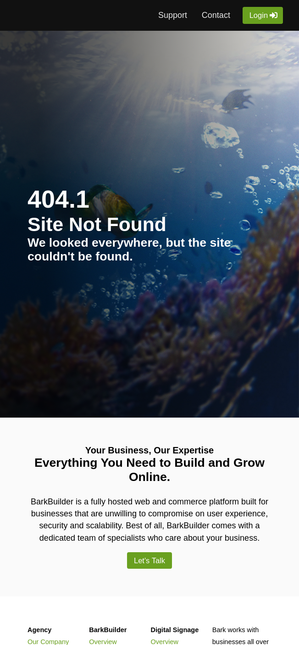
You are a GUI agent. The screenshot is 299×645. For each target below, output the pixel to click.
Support (172, 15)
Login (258, 15)
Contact (216, 15)
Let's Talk (150, 560)
